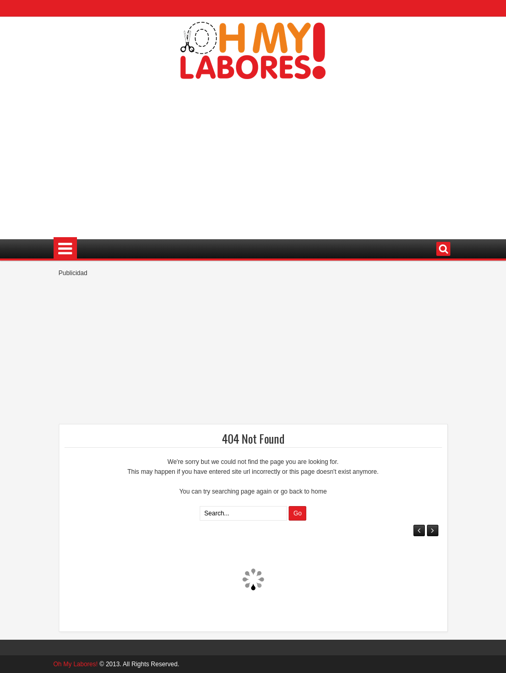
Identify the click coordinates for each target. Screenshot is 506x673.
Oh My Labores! (76, 664)
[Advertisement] (253, 154)
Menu (65, 249)
